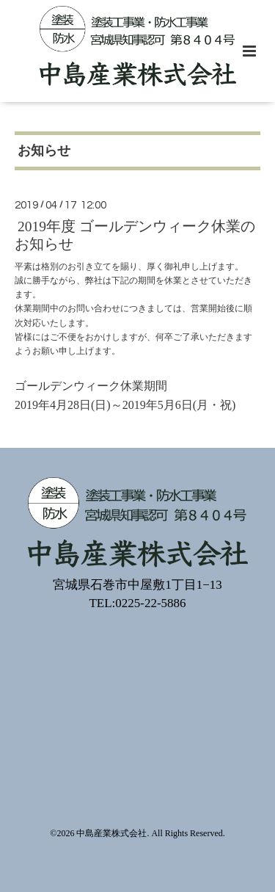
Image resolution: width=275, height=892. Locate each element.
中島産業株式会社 (111, 833)
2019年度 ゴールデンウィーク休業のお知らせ (135, 235)
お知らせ (44, 150)
